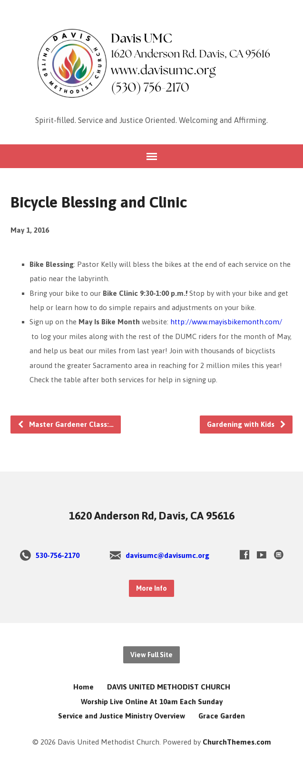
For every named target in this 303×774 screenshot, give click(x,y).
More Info (151, 588)
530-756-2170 (57, 555)
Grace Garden (221, 716)
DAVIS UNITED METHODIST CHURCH (168, 687)
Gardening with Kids (246, 424)
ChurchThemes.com (237, 742)
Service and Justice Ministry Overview (121, 716)
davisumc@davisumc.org (167, 555)
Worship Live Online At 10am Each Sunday (152, 702)
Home (83, 687)
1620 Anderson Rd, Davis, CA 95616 (152, 516)
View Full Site (151, 655)
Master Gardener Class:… (65, 424)
